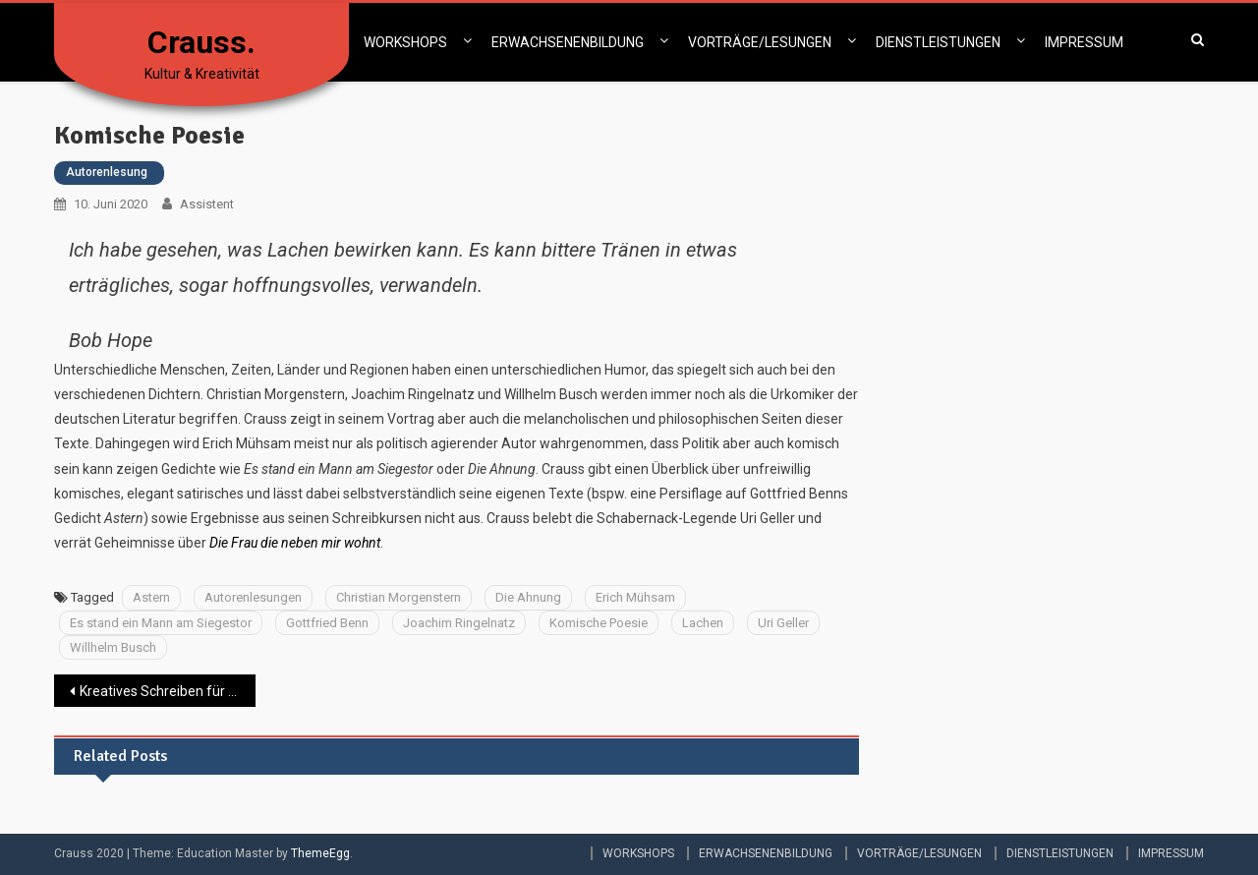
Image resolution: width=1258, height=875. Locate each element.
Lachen (702, 622)
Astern (151, 597)
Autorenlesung (106, 172)
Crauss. (201, 42)
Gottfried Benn (327, 622)
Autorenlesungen (253, 597)
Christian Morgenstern (398, 597)
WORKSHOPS (405, 42)
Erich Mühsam (635, 597)
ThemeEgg (320, 853)
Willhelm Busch (113, 647)
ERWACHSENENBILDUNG (567, 42)
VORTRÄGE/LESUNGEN (759, 42)
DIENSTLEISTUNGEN (938, 42)
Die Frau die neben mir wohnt (294, 543)
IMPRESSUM (1084, 42)
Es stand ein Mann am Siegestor (161, 622)
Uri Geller (783, 622)
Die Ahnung (528, 597)
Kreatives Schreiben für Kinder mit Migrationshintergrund (168, 691)
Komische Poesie (598, 622)
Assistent (207, 204)
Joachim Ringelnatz (459, 622)
